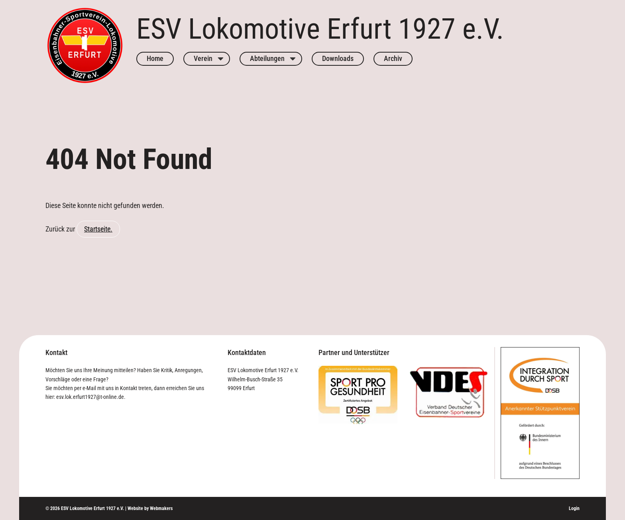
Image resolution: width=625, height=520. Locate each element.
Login (574, 508)
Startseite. (98, 229)
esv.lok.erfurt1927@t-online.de (90, 397)
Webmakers (161, 508)
